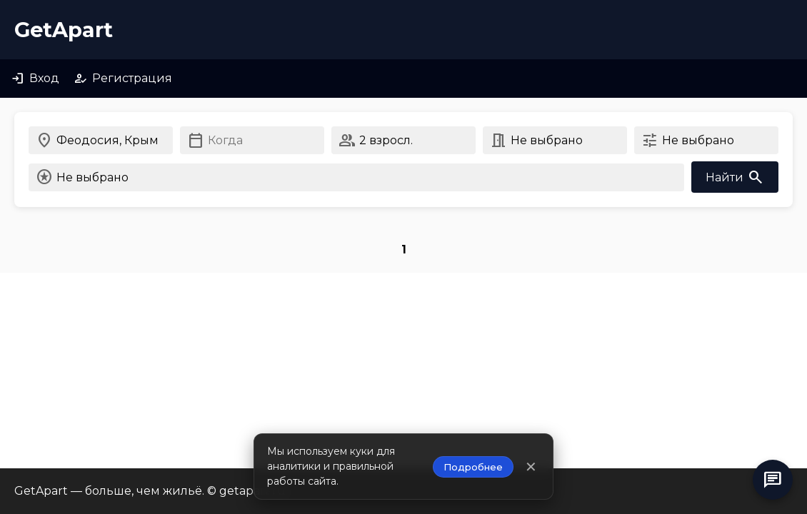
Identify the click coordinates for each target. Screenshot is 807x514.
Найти (735, 177)
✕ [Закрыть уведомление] (531, 467)
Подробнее (473, 467)
